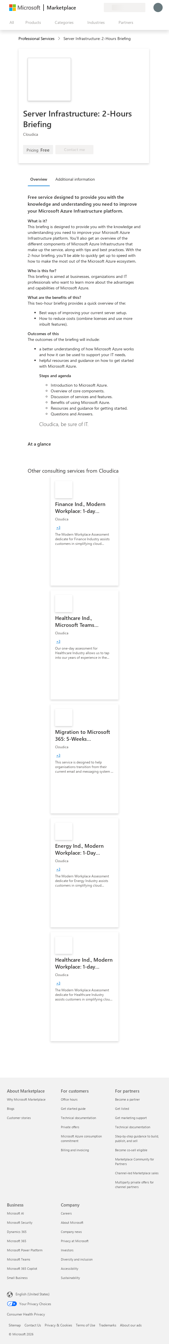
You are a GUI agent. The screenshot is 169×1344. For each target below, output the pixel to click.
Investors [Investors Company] (67, 1250)
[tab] (40, 179)
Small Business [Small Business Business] (17, 1278)
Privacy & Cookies (58, 1325)
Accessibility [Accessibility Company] (69, 1268)
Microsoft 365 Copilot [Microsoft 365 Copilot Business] (22, 1268)
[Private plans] (99, 7)
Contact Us (33, 1325)
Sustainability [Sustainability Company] (70, 1278)
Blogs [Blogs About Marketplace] (10, 1108)
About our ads (131, 1325)
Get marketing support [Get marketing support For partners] (131, 1118)
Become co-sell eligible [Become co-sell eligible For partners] (131, 1150)
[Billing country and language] (124, 7)
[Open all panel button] (10, 22)
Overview (38, 179)
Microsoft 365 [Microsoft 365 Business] (16, 1241)
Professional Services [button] (36, 38)
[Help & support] (85, 7)
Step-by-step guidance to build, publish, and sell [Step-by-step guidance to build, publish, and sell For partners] (137, 1138)
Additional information (75, 179)
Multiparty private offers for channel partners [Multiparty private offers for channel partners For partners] (134, 1184)
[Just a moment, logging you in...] (158, 7)
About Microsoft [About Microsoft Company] (72, 1222)
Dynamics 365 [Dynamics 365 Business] (17, 1232)
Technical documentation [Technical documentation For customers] (78, 1118)
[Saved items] (92, 7)
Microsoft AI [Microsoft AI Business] (15, 1213)
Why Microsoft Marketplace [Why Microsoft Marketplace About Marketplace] (26, 1099)
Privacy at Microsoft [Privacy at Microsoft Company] (75, 1241)
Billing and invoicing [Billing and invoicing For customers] (75, 1150)
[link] (84, 531)
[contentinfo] (59, 39)
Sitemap (15, 1325)
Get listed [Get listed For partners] (122, 1108)
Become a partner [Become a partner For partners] (127, 1099)
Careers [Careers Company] (66, 1213)
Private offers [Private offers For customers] (70, 1127)
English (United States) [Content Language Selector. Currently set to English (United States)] (33, 1294)
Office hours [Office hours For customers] (69, 1099)
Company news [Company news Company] (71, 1232)
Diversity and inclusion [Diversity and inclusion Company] (77, 1259)
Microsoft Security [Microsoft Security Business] (19, 1222)
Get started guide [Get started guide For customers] (73, 1108)
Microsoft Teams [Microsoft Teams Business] (18, 1259)
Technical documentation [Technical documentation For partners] (132, 1127)
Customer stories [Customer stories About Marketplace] (19, 1118)
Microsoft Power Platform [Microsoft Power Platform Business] (24, 1250)
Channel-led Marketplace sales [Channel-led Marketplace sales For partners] (137, 1173)
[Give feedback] (78, 7)
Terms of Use (85, 1325)
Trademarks (107, 1325)
